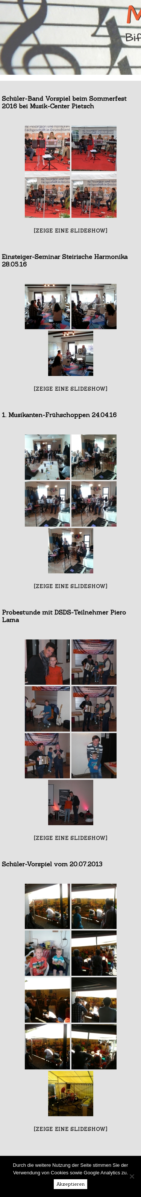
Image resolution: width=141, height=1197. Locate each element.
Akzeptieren (70, 1184)
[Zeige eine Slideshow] (70, 231)
